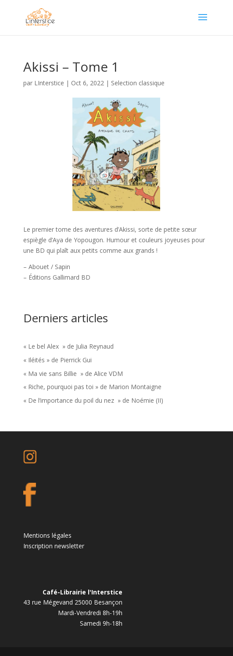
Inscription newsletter (53, 546)
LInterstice (49, 83)
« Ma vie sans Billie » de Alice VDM (73, 373)
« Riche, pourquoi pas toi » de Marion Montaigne (92, 387)
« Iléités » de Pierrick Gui (57, 360)
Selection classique (138, 83)
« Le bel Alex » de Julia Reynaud (68, 346)
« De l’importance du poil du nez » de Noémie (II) (93, 400)
